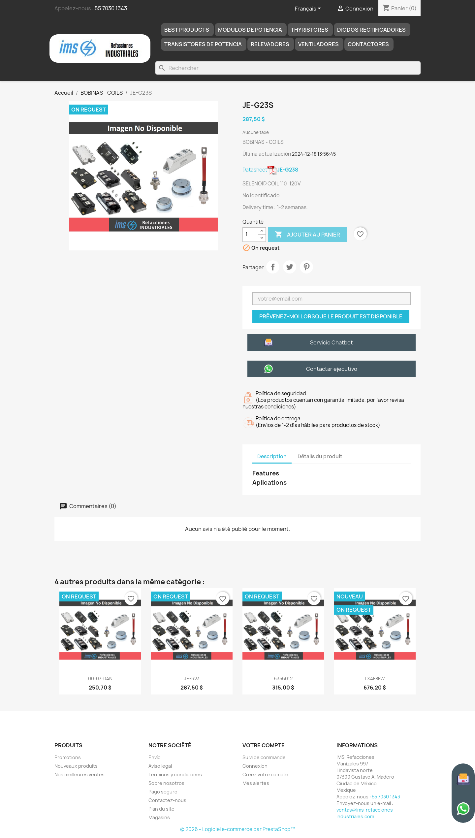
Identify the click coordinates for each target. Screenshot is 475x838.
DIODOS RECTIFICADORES (371, 29)
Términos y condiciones (175, 774)
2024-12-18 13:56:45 (314, 154)
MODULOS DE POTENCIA (250, 29)
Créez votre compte (265, 774)
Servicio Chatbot (331, 342)
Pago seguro (162, 792)
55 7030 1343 (111, 8)
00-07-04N (100, 678)
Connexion (255, 766)
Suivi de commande (264, 757)
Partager (272, 267)
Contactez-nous (167, 800)
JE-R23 (192, 678)
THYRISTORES (309, 29)
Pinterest (306, 267)
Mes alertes (255, 783)
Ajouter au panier (307, 234)
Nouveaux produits (76, 766)
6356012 (283, 678)
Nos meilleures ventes (79, 774)
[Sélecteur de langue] (309, 9)
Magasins (159, 817)
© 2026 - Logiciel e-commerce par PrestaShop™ (237, 829)
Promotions (67, 757)
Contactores (368, 44)
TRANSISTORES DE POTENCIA (203, 44)
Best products (186, 29)
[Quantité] (250, 234)
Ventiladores (318, 44)
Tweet (289, 267)
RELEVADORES (270, 44)
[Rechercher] (288, 68)
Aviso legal (160, 766)
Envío (154, 757)
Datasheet (270, 169)
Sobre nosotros (166, 783)
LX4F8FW (375, 678)
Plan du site (161, 809)
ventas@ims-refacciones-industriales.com (365, 813)
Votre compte (263, 745)
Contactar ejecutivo (331, 368)
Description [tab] (272, 456)
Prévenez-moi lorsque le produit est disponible (330, 316)
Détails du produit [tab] (320, 456)
